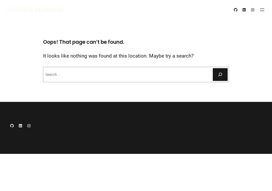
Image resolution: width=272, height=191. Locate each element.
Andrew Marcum (35, 9)
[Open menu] (262, 10)
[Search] (220, 74)
